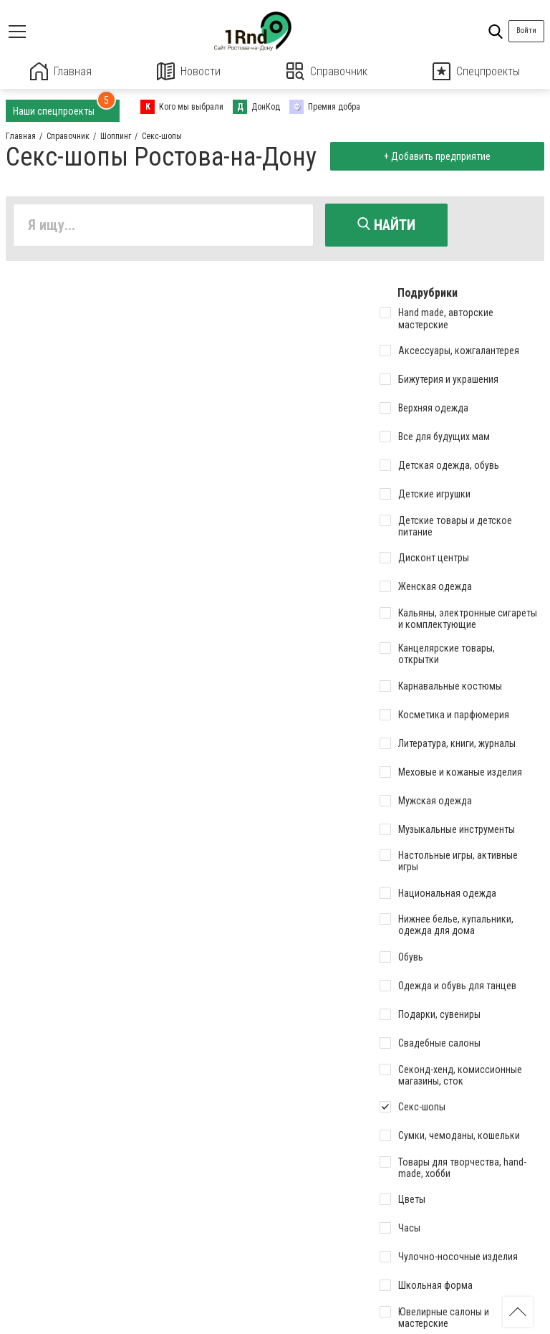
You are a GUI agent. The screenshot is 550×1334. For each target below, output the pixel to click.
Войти (526, 30)
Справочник (326, 71)
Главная (61, 71)
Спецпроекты (476, 71)
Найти (386, 225)
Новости (189, 71)
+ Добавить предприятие (437, 156)
